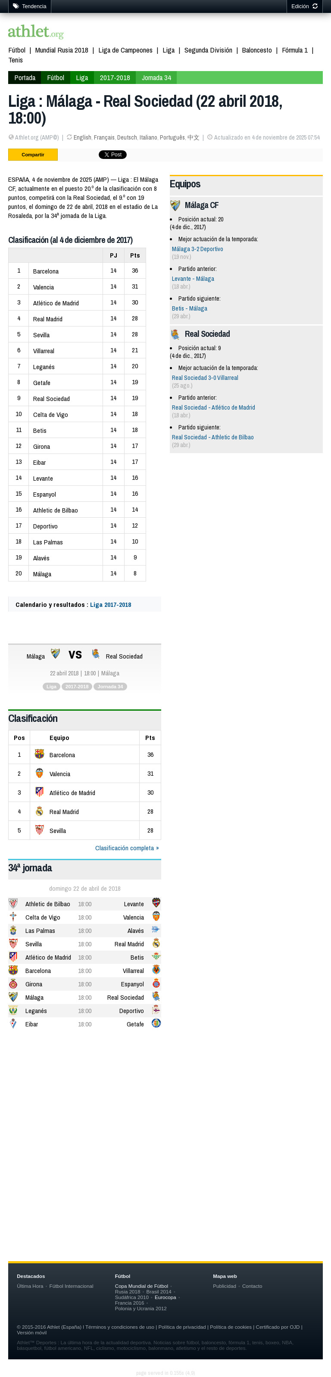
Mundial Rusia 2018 (61, 50)
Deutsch (127, 137)
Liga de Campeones (125, 50)
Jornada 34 (156, 77)
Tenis (15, 60)
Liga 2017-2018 (110, 604)
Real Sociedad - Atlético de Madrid (213, 407)
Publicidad (224, 1286)
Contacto (252, 1286)
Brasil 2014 (159, 1291)
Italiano (148, 137)
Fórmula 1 (295, 50)
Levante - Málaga (193, 279)
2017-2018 (115, 77)
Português (172, 137)
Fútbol (16, 50)
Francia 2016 (129, 1303)
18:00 (84, 903)
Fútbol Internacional (72, 1286)
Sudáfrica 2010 (132, 1297)
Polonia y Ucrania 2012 (141, 1308)
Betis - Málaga (189, 308)
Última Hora (30, 1286)
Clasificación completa (124, 847)
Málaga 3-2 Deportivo (197, 249)
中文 (193, 137)
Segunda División (208, 50)
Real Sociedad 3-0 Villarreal (205, 378)
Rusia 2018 (128, 1291)
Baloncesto (257, 50)
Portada (24, 77)
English (82, 137)
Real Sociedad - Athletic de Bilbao (213, 437)
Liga (168, 50)
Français (104, 137)
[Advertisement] (165, 1104)
